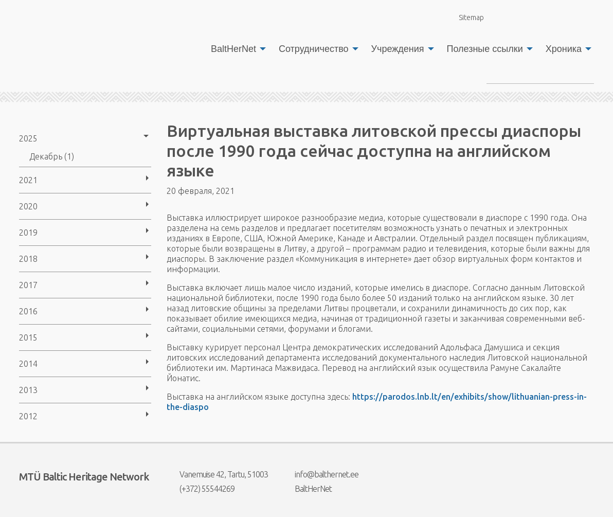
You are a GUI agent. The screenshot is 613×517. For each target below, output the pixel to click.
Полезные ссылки (485, 49)
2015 (28, 337)
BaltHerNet (233, 49)
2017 (28, 285)
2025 (28, 138)
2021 (28, 180)
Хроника (564, 49)
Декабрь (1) (51, 156)
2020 (28, 206)
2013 (28, 390)
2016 (28, 311)
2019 (28, 232)
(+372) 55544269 (201, 488)
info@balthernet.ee (320, 474)
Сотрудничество (314, 49)
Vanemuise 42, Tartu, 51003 (217, 474)
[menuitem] (235, 49)
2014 (28, 363)
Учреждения (397, 49)
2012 (28, 416)
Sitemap (465, 17)
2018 (28, 258)
